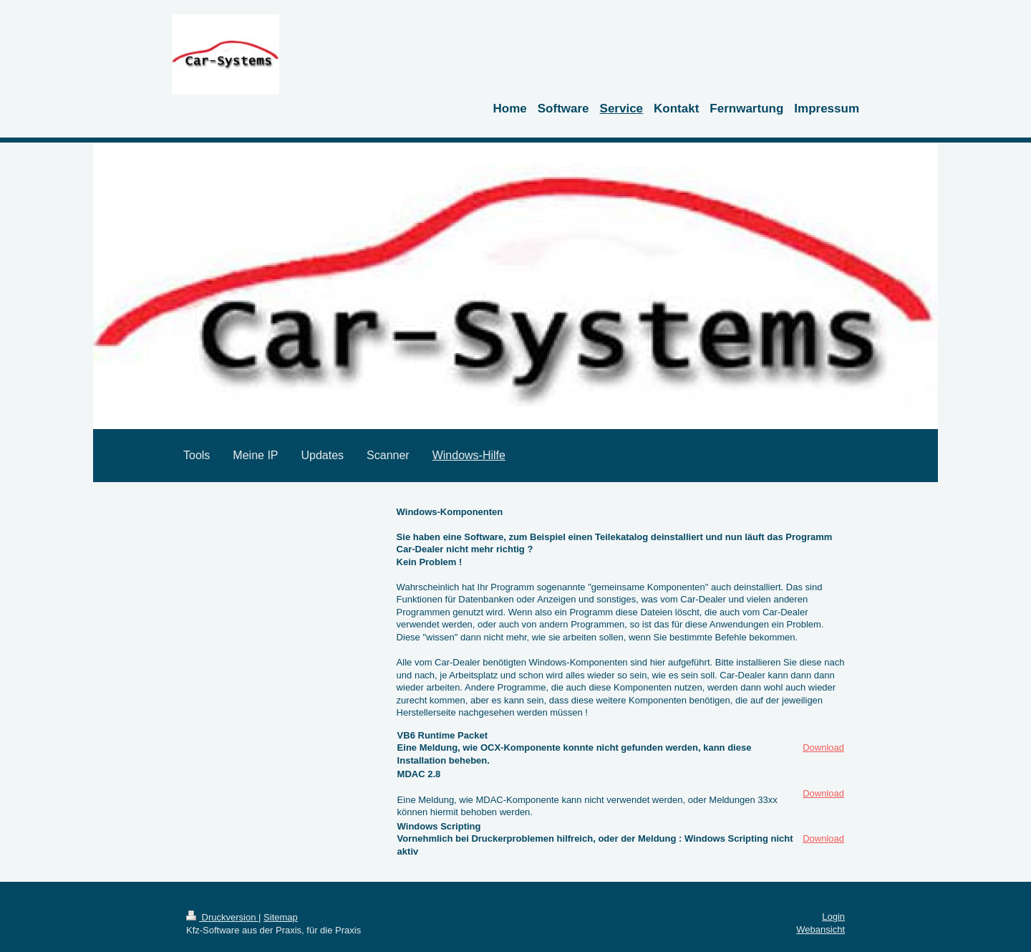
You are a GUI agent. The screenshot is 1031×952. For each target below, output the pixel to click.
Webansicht (820, 929)
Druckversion (222, 917)
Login (833, 916)
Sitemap (280, 917)
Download (823, 747)
